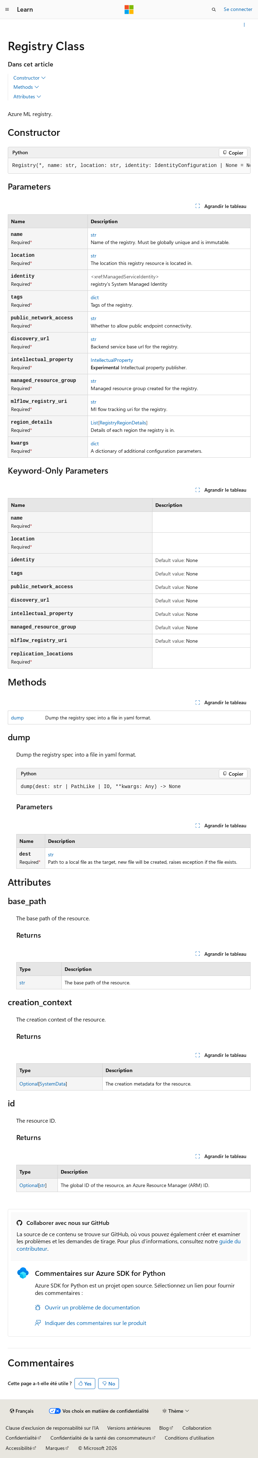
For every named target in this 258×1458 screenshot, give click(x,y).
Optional (28, 1083)
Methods (26, 87)
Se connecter (238, 9)
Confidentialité (21, 1437)
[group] (129, 166)
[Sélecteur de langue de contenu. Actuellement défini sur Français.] (22, 1411)
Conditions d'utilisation (189, 1437)
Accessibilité (19, 1448)
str (93, 234)
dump (17, 717)
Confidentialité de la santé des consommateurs (100, 1437)
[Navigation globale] (7, 9)
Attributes (27, 96)
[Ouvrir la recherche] (214, 9)
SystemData (53, 1083)
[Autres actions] (244, 24)
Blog (164, 1427)
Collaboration (196, 1427)
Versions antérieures (129, 1427)
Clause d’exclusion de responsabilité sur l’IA (52, 1427)
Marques (55, 1448)
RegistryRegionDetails (123, 422)
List (94, 422)
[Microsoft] (129, 9)
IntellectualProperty (112, 360)
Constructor (29, 78)
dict (95, 297)
